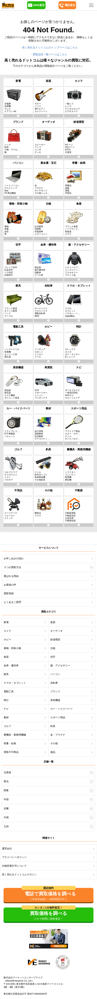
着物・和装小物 (12, 648)
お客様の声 (10, 584)
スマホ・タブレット (15, 682)
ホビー (7, 639)
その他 (54, 743)
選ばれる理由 (11, 576)
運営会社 (7, 848)
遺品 (52, 752)
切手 (52, 656)
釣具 (52, 726)
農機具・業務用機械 (15, 734)
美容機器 (55, 700)
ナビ (6, 708)
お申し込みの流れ (13, 558)
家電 (6, 622)
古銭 (52, 648)
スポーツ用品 (57, 717)
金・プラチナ (57, 734)
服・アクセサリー (60, 665)
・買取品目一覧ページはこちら (48, 54)
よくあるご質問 (12, 602)
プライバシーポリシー (14, 857)
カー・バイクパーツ (61, 708)
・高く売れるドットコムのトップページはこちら (48, 47)
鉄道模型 (55, 639)
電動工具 (9, 691)
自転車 (54, 682)
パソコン (55, 674)
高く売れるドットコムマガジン (19, 874)
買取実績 (9, 593)
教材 (6, 717)
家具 (6, 674)
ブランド (55, 691)
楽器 (52, 622)
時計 (6, 700)
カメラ (7, 630)
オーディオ (56, 630)
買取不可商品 (11, 752)
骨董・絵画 (10, 743)
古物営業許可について (14, 865)
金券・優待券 (11, 665)
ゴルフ (7, 726)
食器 (6, 656)
